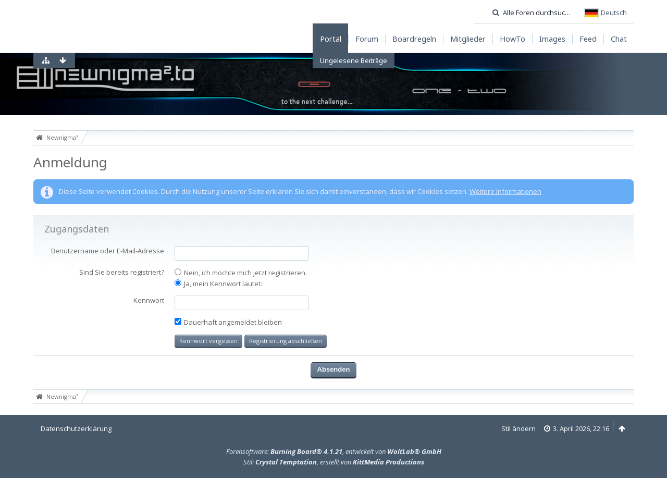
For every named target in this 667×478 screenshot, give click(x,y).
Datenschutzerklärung (76, 428)
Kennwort (148, 300)
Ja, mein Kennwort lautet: (218, 283)
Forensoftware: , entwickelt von (333, 451)
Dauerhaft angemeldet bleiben (228, 322)
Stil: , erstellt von (333, 462)
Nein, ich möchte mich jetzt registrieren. (241, 272)
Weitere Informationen (505, 191)
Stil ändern (518, 428)
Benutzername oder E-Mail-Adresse (107, 250)
